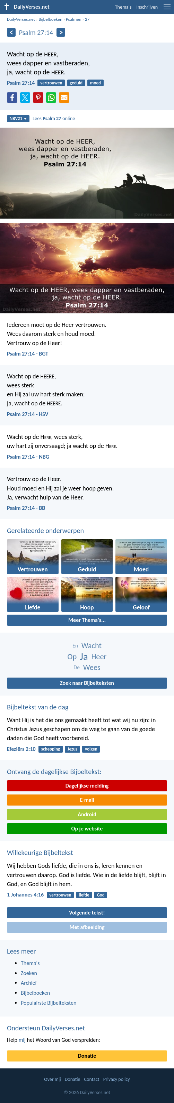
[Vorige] (11, 32)
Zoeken (29, 973)
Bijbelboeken (50, 19)
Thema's (123, 7)
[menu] (167, 9)
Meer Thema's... (87, 620)
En (75, 645)
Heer (98, 656)
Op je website (87, 828)
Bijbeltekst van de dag (37, 707)
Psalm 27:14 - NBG (28, 456)
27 (87, 19)
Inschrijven (147, 7)
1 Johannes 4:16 (25, 894)
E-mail (87, 800)
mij (22, 1040)
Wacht (91, 645)
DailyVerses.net (21, 19)
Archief (29, 983)
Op (72, 656)
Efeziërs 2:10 (21, 749)
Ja (84, 657)
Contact (91, 1079)
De (76, 667)
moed (95, 82)
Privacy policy (116, 1079)
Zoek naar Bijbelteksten (87, 683)
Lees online (54, 118)
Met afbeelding (86, 927)
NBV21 (18, 118)
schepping (50, 749)
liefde (84, 895)
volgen (91, 749)
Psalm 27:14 (21, 83)
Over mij (52, 1079)
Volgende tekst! (87, 912)
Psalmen (73, 19)
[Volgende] (60, 32)
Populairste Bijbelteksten (49, 1003)
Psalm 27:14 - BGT (27, 353)
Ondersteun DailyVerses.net (46, 1028)
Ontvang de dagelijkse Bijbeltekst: (54, 771)
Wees (92, 667)
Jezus (72, 749)
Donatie (87, 1056)
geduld (76, 82)
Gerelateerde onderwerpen (45, 530)
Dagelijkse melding (87, 785)
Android (87, 814)
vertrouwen (51, 82)
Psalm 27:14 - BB (26, 508)
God (100, 895)
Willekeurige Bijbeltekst (40, 852)
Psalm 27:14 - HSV (27, 414)
